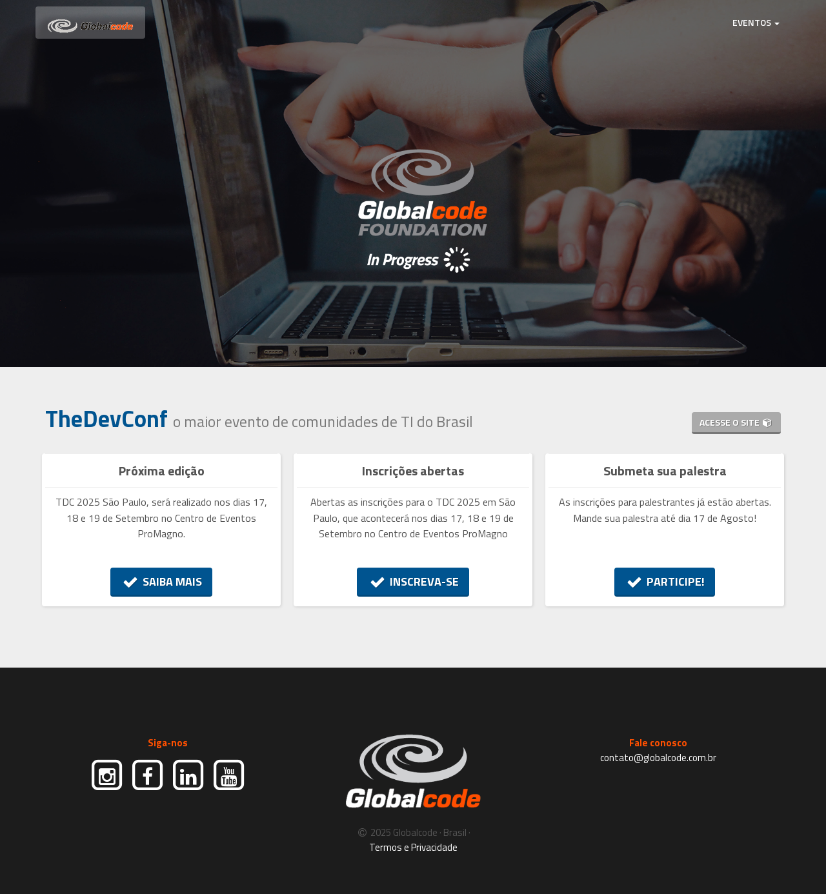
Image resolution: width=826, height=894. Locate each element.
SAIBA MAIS (162, 581)
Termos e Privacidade (413, 847)
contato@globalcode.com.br (658, 757)
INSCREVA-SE (413, 581)
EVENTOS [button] (756, 22)
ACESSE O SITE (736, 422)
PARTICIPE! (665, 581)
